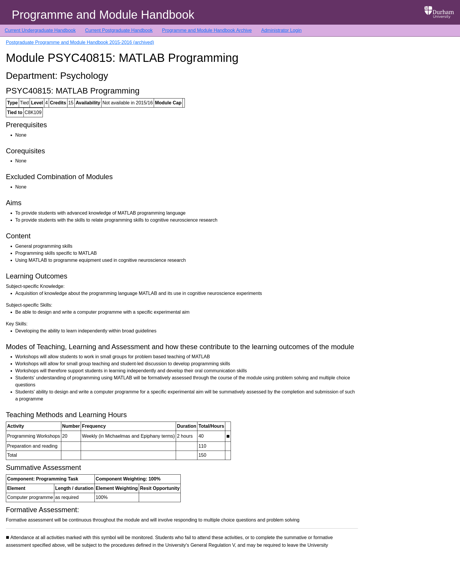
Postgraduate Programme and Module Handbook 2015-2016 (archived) (80, 42)
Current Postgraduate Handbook (119, 30)
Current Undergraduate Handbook (40, 30)
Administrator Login (281, 30)
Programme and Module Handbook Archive (207, 30)
